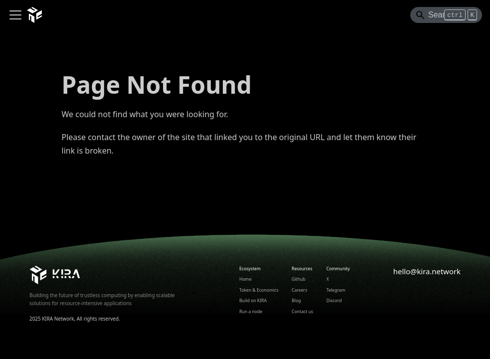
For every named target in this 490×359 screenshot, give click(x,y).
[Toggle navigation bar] (15, 14)
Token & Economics (259, 290)
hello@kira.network (427, 271)
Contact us (302, 312)
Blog (296, 301)
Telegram (336, 290)
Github (299, 279)
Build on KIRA (253, 301)
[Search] (446, 15)
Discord (334, 301)
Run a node (250, 312)
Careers (299, 290)
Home (245, 279)
